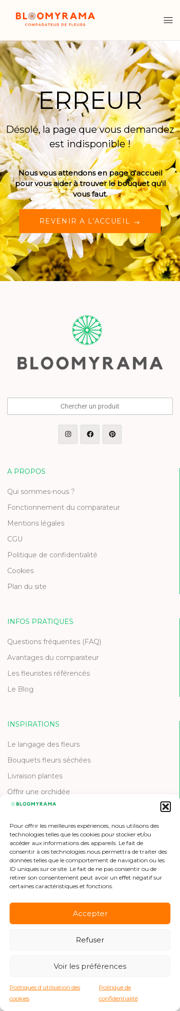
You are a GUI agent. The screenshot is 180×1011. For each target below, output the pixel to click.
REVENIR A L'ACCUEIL (86, 221)
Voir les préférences (90, 966)
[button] (165, 806)
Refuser (90, 939)
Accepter (90, 913)
